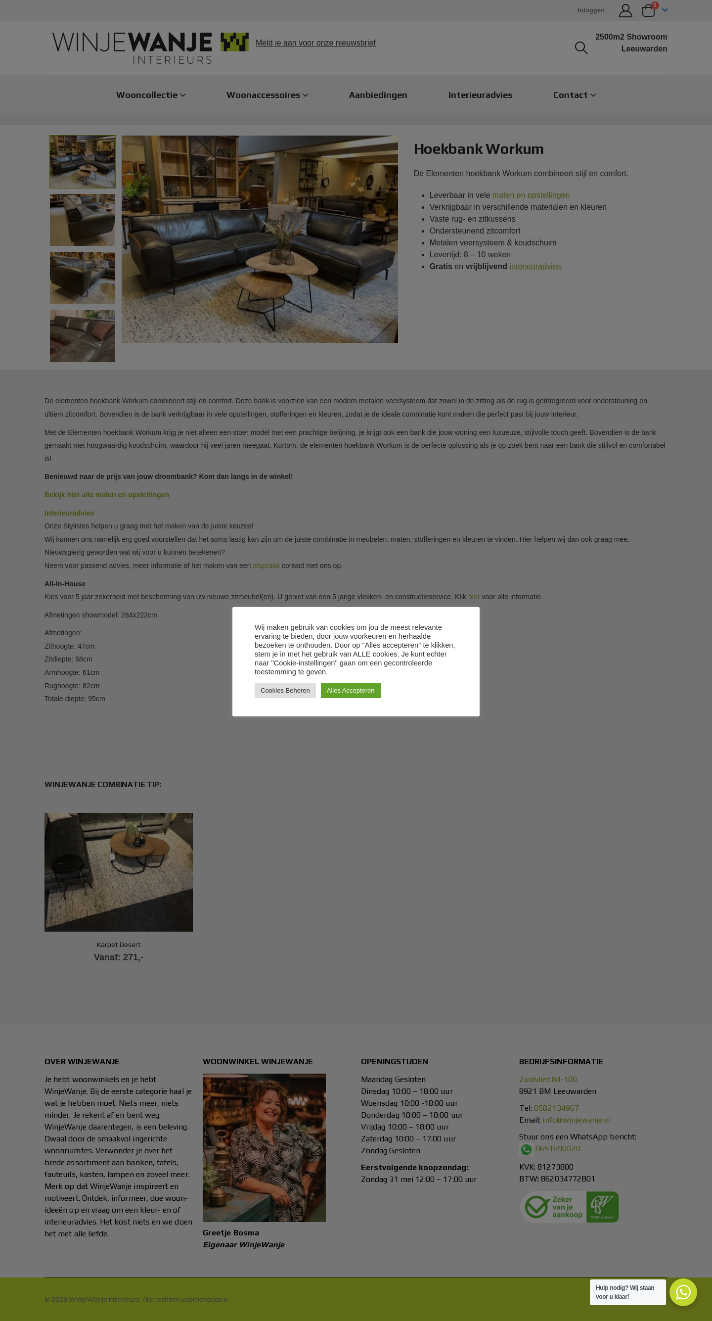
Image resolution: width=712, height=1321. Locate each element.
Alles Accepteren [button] (351, 690)
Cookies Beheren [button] (285, 690)
